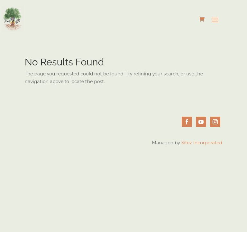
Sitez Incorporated (202, 143)
